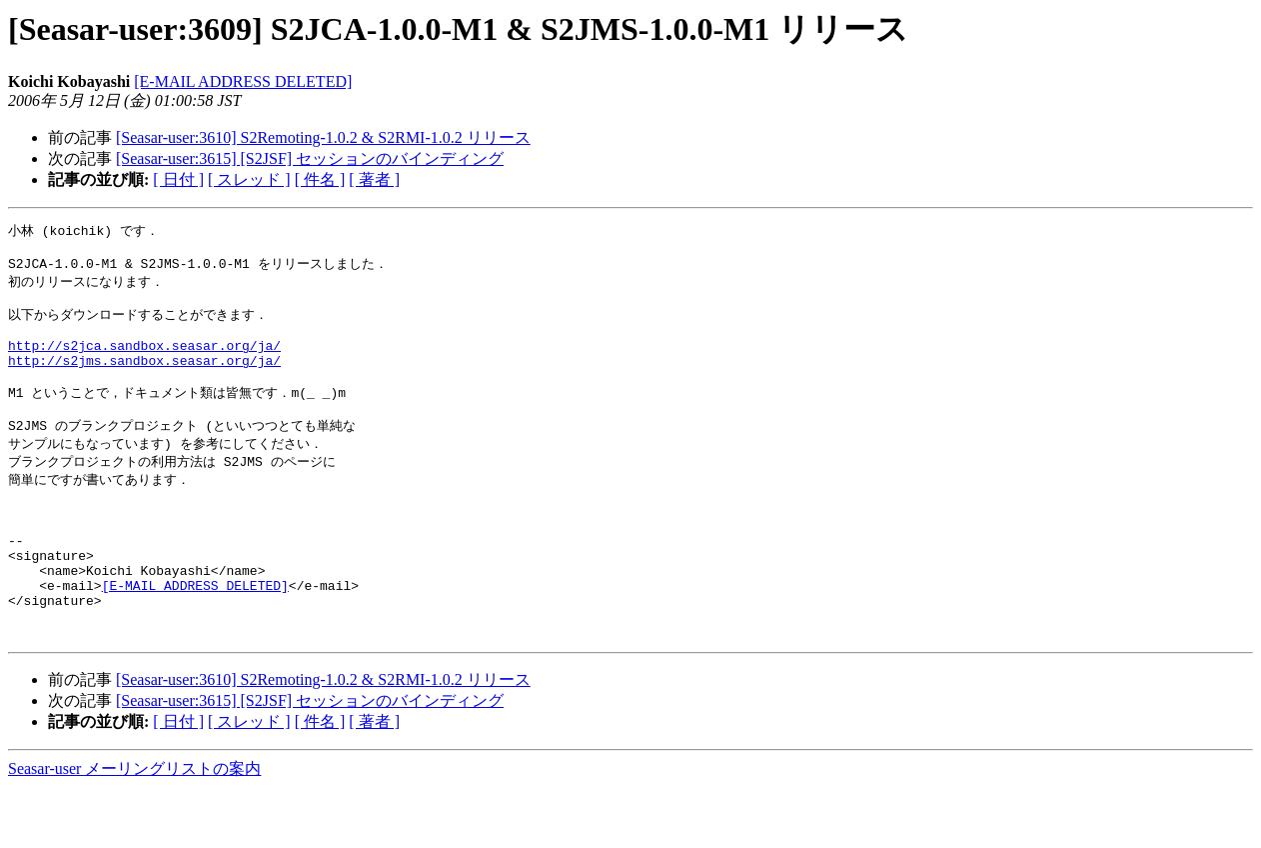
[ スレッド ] (249, 179)
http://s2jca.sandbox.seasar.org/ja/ (144, 361)
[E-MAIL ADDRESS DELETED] (243, 81)
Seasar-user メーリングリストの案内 (134, 828)
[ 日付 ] (178, 179)
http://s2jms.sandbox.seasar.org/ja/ (144, 379)
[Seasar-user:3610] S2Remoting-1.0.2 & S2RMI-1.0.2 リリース (323, 137)
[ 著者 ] (374, 179)
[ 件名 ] (320, 179)
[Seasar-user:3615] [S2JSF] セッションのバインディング (310, 158)
